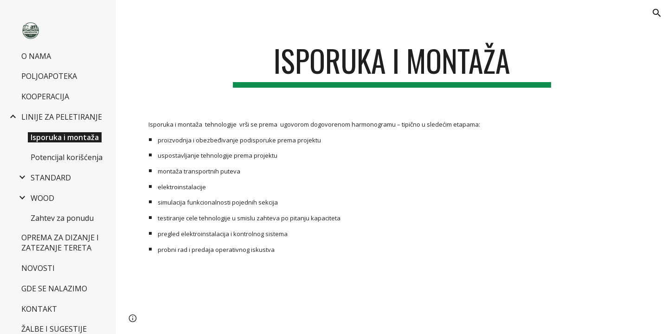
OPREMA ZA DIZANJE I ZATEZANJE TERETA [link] (60, 242)
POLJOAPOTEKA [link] (49, 76)
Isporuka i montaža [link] (65, 137)
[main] (392, 65)
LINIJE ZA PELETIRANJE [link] (61, 117)
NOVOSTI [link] (38, 268)
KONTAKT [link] (39, 309)
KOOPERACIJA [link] (45, 96)
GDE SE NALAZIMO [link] (54, 288)
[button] (657, 13)
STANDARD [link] (51, 178)
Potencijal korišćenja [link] (67, 157)
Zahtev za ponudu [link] (62, 218)
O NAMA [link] (36, 56)
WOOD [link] (42, 198)
